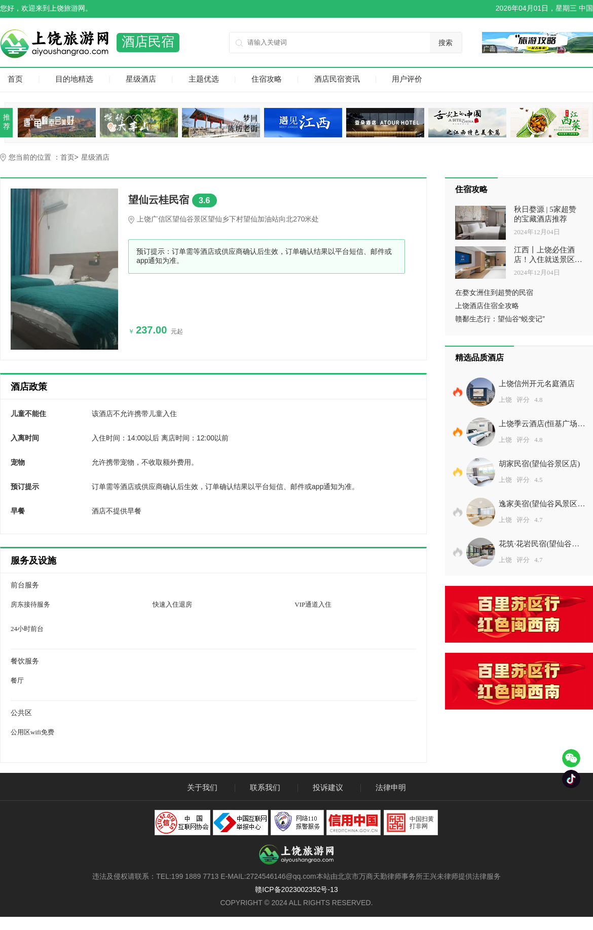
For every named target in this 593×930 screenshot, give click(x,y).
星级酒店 (141, 79)
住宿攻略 (266, 79)
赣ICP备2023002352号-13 (296, 889)
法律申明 (391, 787)
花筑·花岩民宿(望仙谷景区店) (539, 546)
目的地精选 (74, 79)
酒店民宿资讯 (337, 79)
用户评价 (407, 79)
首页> (69, 157)
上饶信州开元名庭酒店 (537, 384)
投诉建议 (328, 787)
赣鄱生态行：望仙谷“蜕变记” (500, 319)
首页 (15, 79)
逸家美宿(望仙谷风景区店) (538, 506)
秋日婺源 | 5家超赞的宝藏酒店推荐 (545, 214)
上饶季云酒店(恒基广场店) (538, 426)
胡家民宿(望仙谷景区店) (539, 464)
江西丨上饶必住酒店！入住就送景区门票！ (548, 255)
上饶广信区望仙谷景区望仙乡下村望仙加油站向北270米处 (228, 219)
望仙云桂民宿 (172, 200)
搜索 (445, 43)
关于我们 (202, 787)
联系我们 (265, 787)
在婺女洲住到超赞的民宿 (494, 292)
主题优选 (204, 79)
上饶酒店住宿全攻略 (487, 306)
